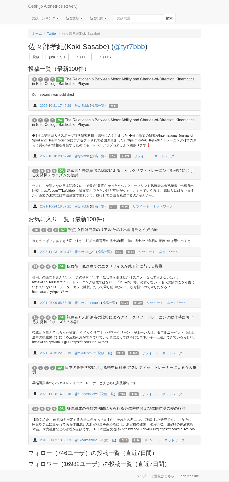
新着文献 (74, 18)
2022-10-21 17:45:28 (55, 105)
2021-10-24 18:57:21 (55, 206)
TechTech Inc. (189, 476)
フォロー (81, 57)
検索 (169, 18)
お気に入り (57, 57)
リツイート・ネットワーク (154, 156)
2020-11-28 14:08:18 (55, 394)
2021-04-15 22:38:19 (55, 353)
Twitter (52, 33)
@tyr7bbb (129, 46)
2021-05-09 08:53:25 (55, 303)
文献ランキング (45, 18)
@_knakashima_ (87, 440)
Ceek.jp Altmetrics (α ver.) (52, 6)
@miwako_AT (84, 252)
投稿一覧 (98, 105)
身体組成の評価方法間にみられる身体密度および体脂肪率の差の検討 (126, 408)
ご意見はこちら (162, 476)
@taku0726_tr (84, 353)
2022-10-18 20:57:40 (55, 156)
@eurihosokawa (86, 394)
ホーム (37, 33)
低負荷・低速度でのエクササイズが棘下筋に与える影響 (115, 266)
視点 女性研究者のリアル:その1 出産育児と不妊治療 (113, 230)
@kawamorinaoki (87, 303)
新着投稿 (98, 18)
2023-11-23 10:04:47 (55, 252)
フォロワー (106, 57)
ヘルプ (141, 476)
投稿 (36, 57)
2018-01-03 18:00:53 (55, 440)
